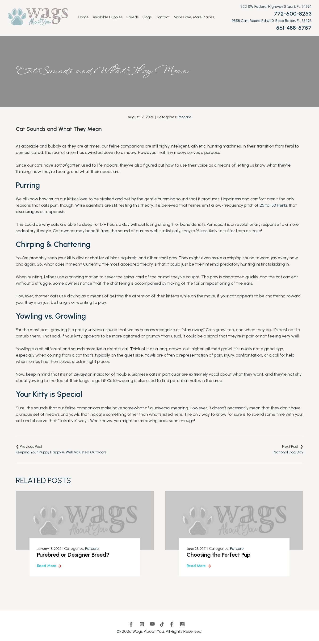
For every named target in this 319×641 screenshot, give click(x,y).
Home (83, 17)
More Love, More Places (194, 17)
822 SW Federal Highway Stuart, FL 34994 (275, 6)
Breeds (132, 17)
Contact (162, 17)
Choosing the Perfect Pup (218, 554)
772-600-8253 (292, 13)
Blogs (147, 17)
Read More (46, 565)
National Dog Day (288, 452)
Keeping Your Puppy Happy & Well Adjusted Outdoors (61, 452)
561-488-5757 (293, 27)
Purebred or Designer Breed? (73, 554)
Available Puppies (107, 17)
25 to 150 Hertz (274, 205)
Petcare (184, 117)
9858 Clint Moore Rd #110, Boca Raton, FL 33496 (271, 20)
